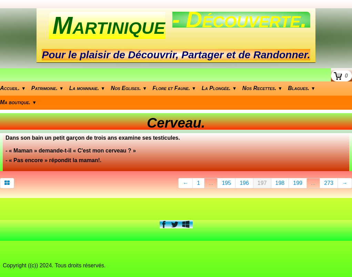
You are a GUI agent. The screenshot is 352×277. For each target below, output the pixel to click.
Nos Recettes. (262, 88)
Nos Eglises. (129, 88)
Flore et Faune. (175, 88)
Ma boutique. (18, 102)
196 (244, 183)
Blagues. (301, 88)
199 (297, 183)
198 (280, 183)
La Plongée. (219, 88)
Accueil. (13, 88)
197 (262, 183)
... (211, 183)
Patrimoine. (47, 88)
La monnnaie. (87, 88)
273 (328, 183)
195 (226, 183)
